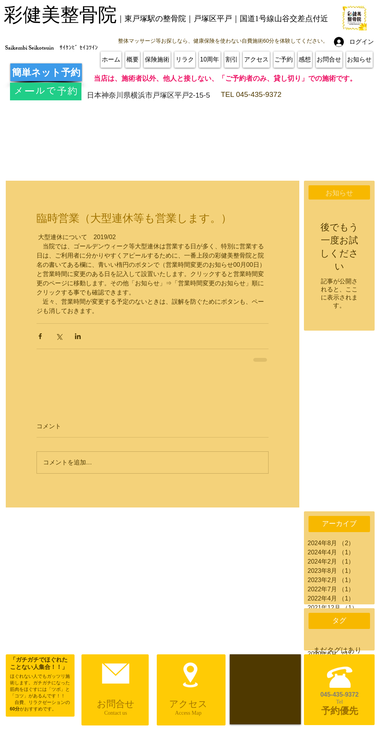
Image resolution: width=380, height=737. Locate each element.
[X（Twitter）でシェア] (59, 336)
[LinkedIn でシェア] (77, 336)
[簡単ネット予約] (46, 72)
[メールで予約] (45, 91)
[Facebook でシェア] (40, 336)
